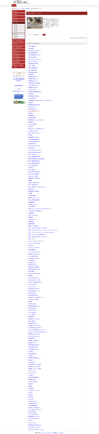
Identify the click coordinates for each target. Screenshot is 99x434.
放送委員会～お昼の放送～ (33, 340)
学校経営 (15, 14)
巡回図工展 (30, 217)
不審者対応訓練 (31, 223)
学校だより (16, 17)
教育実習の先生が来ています (34, 269)
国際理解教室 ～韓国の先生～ (34, 178)
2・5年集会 (30, 375)
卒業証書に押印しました (33, 76)
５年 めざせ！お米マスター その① (35, 429)
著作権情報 (55, 432)
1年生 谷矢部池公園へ (33, 165)
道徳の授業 (30, 102)
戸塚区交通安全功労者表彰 (33, 344)
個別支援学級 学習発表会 (33, 96)
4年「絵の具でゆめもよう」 (34, 418)
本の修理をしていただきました (34, 325)
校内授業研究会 (31, 115)
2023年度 (15, 37)
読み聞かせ (30, 394)
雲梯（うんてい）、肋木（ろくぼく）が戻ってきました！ (39, 208)
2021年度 (27, 8)
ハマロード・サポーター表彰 (34, 243)
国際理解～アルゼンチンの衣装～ (35, 368)
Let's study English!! (32, 411)
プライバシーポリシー (46, 432)
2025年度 (15, 27)
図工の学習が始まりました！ (34, 290)
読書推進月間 (31, 212)
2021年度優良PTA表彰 (32, 347)
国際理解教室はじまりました (34, 416)
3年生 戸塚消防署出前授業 (34, 199)
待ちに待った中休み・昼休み (34, 273)
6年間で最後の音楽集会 (33, 67)
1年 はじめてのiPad (32, 381)
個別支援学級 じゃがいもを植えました (36, 119)
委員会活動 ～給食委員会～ (34, 266)
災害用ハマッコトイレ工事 (33, 197)
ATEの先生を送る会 (32, 57)
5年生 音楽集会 (31, 65)
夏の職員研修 (31, 316)
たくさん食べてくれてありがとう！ (35, 150)
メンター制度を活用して (33, 256)
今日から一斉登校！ (32, 284)
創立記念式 (30, 360)
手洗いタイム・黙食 (32, 310)
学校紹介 (15, 11)
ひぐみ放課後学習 (31, 206)
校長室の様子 (31, 93)
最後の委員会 (31, 74)
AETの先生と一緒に (32, 262)
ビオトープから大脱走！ (33, 414)
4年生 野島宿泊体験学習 (33, 139)
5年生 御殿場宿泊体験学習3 (34, 156)
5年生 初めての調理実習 (33, 173)
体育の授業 (30, 113)
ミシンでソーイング (32, 286)
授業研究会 (30, 383)
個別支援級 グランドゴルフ (34, 318)
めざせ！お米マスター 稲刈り (34, 279)
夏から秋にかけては (32, 303)
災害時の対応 (16, 53)
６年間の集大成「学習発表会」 (34, 83)
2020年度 (15, 35)
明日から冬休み (31, 147)
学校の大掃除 (31, 48)
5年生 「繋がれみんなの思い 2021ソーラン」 (38, 236)
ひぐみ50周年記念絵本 (18, 40)
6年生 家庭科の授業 (32, 70)
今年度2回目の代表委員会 (33, 377)
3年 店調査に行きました (33, 349)
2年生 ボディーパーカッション (34, 59)
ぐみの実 (30, 392)
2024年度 (15, 29)
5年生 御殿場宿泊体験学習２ (34, 160)
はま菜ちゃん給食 (31, 89)
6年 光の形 (30, 398)
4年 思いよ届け (31, 362)
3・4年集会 (30, 351)
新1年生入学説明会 (32, 117)
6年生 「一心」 (31, 238)
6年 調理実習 (31, 260)
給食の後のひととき (32, 204)
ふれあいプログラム (32, 219)
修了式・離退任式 (31, 46)
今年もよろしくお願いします (34, 145)
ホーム (14, 5)
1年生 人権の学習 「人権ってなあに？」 (37, 186)
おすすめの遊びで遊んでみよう (34, 171)
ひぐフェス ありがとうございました (35, 240)
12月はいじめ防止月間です (33, 182)
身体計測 (30, 134)
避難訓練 (30, 180)
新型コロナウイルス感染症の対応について (18, 44)
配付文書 (15, 20)
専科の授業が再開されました (34, 305)
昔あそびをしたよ (31, 106)
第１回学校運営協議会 (32, 405)
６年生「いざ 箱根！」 (33, 61)
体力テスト (30, 420)
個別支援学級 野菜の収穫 (33, 191)
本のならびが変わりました (33, 277)
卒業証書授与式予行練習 (33, 63)
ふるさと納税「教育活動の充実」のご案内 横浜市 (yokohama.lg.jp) (18, 79)
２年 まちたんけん (32, 372)
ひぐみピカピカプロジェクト (34, 336)
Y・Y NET (19, 88)
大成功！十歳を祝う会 (32, 85)
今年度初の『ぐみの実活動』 (34, 407)
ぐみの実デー (31, 167)
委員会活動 (30, 396)
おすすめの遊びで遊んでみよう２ (35, 152)
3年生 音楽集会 (31, 169)
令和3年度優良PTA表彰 (33, 295)
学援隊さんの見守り (32, 379)
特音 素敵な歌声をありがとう (34, 54)
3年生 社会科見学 (32, 154)
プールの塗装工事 (31, 98)
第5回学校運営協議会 (32, 72)
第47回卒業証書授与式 (32, 52)
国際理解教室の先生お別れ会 (34, 104)
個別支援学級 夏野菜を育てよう (35, 424)
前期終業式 (30, 275)
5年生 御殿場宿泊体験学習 (34, 163)
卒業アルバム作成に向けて (33, 225)
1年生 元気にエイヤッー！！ (34, 132)
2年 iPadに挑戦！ (32, 292)
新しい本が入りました (32, 401)
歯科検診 (30, 385)
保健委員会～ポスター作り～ (34, 334)
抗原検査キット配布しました (34, 253)
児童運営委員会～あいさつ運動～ (35, 364)
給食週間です (31, 121)
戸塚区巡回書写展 (31, 249)
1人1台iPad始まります (32, 403)
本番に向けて (31, 245)
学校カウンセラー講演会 (33, 176)
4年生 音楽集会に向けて (33, 184)
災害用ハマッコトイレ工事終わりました (36, 128)
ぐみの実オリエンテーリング (34, 390)
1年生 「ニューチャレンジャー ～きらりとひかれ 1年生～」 (41, 232)
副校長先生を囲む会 (32, 353)
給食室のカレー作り (32, 342)
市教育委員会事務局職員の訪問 (34, 91)
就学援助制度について (18, 56)
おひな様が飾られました (33, 108)
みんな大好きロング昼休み (33, 258)
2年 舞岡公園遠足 (32, 195)
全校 (44, 34)
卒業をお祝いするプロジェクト (34, 50)
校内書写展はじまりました (33, 137)
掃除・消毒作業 (31, 271)
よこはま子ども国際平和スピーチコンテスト (37, 329)
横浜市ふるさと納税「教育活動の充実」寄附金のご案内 (18, 65)
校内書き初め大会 (31, 143)
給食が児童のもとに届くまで (34, 288)
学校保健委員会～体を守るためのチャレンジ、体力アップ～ (40, 100)
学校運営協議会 (17, 61)
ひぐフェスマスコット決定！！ (34, 251)
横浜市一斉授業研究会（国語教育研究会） (36, 158)
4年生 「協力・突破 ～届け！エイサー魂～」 (37, 227)
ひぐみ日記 (22, 8)
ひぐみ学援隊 (16, 58)
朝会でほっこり (31, 126)
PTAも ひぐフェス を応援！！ (34, 247)
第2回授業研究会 (31, 338)
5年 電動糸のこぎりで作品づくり (35, 327)
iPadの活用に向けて (32, 308)
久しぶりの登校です (32, 312)
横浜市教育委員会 (19, 85)
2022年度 (15, 31)
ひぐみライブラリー (32, 370)
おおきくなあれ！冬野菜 (33, 299)
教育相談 (15, 50)
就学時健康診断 (31, 202)
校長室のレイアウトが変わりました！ (35, 297)
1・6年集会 (30, 355)
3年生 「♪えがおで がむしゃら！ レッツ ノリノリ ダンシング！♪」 (43, 230)
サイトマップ (61, 432)
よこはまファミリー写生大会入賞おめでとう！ (37, 331)
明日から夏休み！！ (32, 321)
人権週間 (30, 193)
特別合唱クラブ (31, 189)
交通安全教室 (31, 388)
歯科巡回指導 (31, 221)
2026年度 (15, 24)
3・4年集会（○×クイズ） (33, 130)
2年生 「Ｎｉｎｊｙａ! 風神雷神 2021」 (37, 234)
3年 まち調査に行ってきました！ (35, 409)
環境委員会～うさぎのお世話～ (34, 366)
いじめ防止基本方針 (18, 47)
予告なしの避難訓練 (32, 124)
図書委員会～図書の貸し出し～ (34, 357)
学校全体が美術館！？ (32, 323)
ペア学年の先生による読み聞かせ (35, 210)
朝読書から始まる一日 (32, 264)
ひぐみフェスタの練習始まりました (35, 282)
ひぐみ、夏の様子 (31, 314)
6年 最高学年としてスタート (34, 427)
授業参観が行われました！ (33, 87)
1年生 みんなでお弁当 (33, 215)
